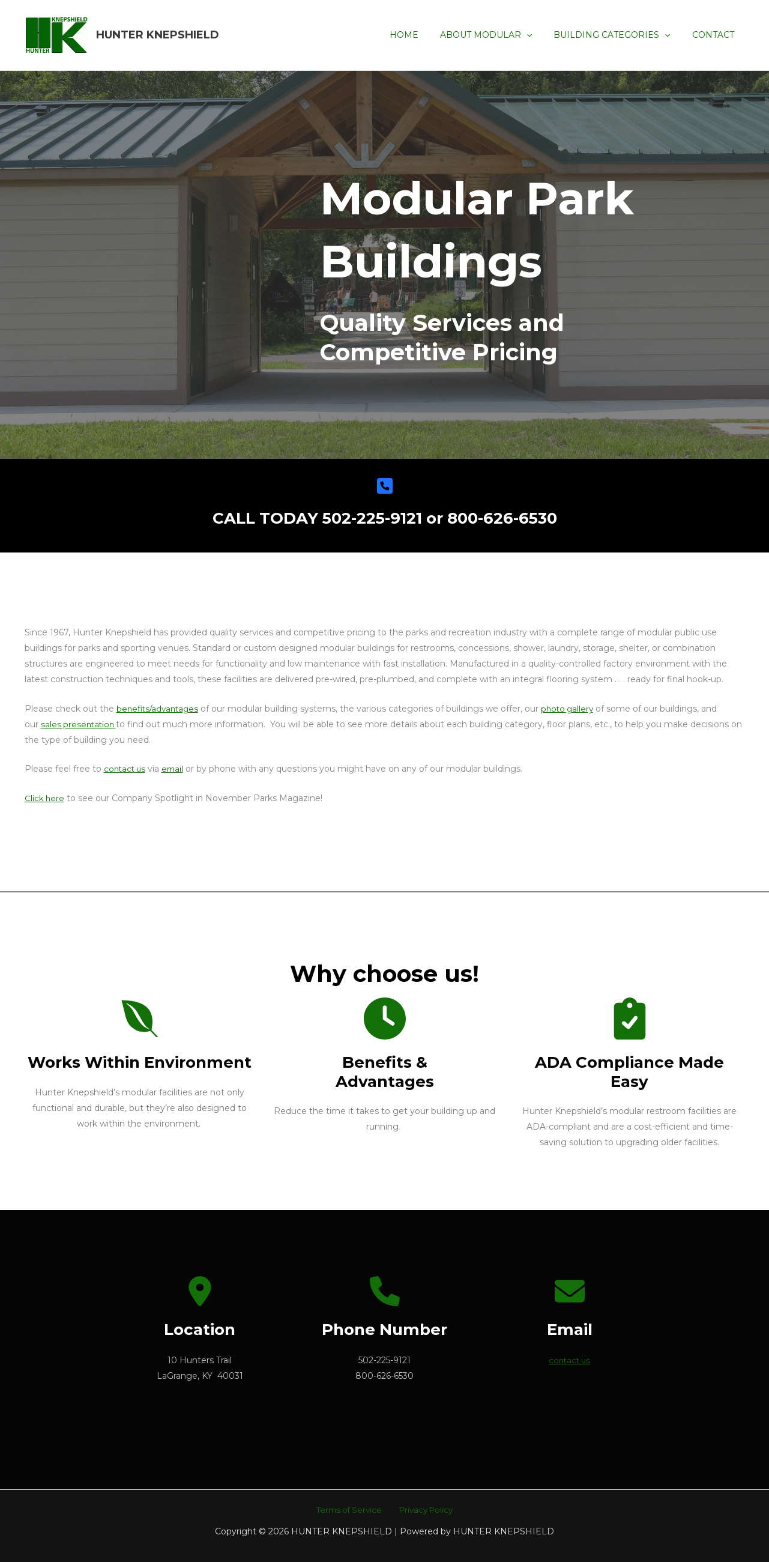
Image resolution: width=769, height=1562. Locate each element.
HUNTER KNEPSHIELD (157, 34)
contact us (126, 768)
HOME (420, 34)
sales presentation (79, 724)
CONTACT (716, 34)
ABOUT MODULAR (498, 34)
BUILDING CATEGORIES (619, 34)
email (175, 768)
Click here (45, 798)
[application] (538, 34)
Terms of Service (351, 1509)
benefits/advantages (159, 708)
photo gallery (573, 708)
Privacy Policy (423, 1509)
